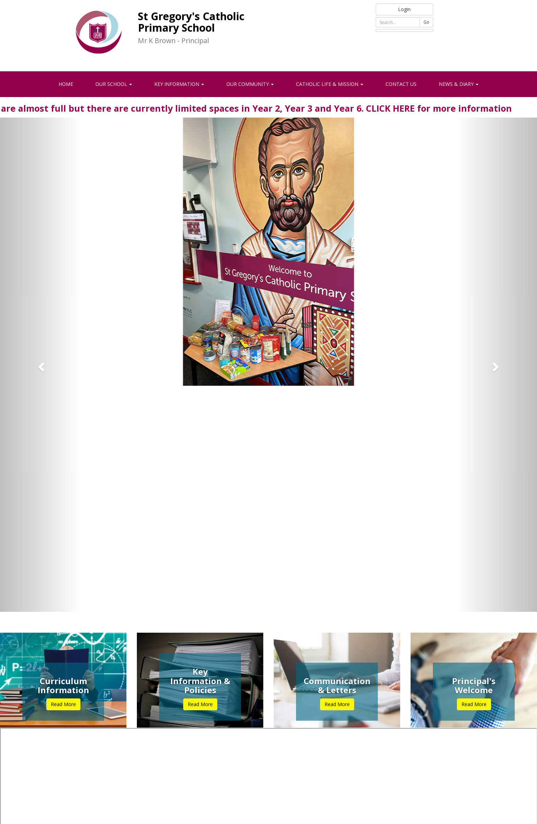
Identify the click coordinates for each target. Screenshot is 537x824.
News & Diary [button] (458, 84)
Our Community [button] (250, 84)
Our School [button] (113, 84)
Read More (63, 704)
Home (66, 84)
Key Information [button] (179, 84)
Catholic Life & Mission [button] (329, 84)
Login (404, 9)
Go (426, 22)
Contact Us (401, 84)
